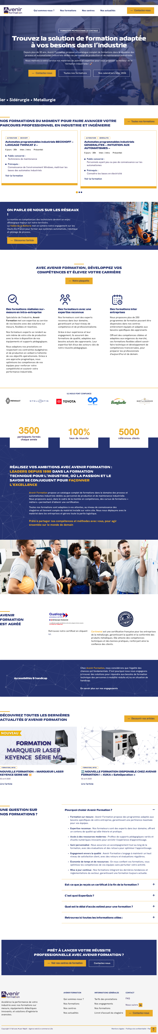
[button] (110, 810)
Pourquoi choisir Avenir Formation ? (88, 810)
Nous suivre (134, 1005)
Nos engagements (103, 1004)
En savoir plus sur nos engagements (99, 688)
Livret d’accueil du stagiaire (108, 1013)
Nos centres (88, 11)
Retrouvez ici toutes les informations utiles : (94, 917)
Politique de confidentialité (136, 1029)
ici (49, 634)
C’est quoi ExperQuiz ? (79, 895)
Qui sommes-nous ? (44, 11)
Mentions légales (118, 1029)
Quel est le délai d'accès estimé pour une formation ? (99, 906)
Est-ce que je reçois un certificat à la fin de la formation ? (102, 884)
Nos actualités (107, 11)
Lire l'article (6, 784)
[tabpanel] (39, 157)
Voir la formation (14, 176)
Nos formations (68, 11)
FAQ (128, 998)
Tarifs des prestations (105, 999)
